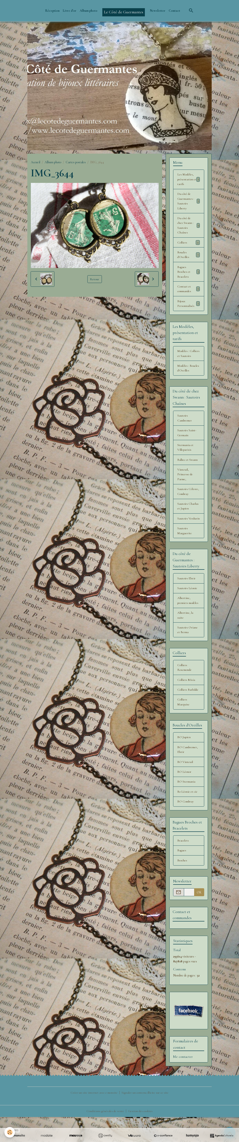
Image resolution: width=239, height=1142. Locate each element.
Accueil (35, 162)
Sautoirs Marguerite (184, 546)
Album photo (88, 11)
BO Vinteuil (185, 786)
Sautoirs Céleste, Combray (188, 501)
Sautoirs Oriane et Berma (187, 652)
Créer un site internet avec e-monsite (94, 1118)
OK (199, 917)
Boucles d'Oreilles (188, 256)
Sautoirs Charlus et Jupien (188, 516)
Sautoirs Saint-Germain (187, 442)
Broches (182, 886)
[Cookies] (10, 1132)
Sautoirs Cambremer (185, 427)
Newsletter (157, 11)
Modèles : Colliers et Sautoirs (184, 359)
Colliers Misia (186, 703)
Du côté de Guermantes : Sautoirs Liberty (188, 201)
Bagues (181, 875)
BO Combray (185, 826)
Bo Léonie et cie (187, 816)
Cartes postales (76, 162)
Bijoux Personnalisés (188, 306)
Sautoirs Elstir (186, 595)
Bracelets (183, 865)
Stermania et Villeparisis (185, 457)
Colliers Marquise (183, 725)
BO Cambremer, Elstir (188, 773)
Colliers (188, 244)
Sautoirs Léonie (187, 605)
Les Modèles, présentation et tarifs (188, 179)
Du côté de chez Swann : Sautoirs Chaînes (188, 226)
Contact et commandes (188, 291)
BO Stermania (186, 806)
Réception (52, 11)
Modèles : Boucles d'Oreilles (188, 376)
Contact (174, 11)
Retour (94, 279)
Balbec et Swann (187, 469)
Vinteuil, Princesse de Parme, (185, 484)
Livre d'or (69, 11)
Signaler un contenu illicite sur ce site (145, 1118)
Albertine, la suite (185, 637)
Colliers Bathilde (188, 713)
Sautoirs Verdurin (183, 531)
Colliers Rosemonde (184, 690)
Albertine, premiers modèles (183, 620)
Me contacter (183, 1082)
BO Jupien (184, 761)
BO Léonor (184, 796)
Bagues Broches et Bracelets (188, 274)
